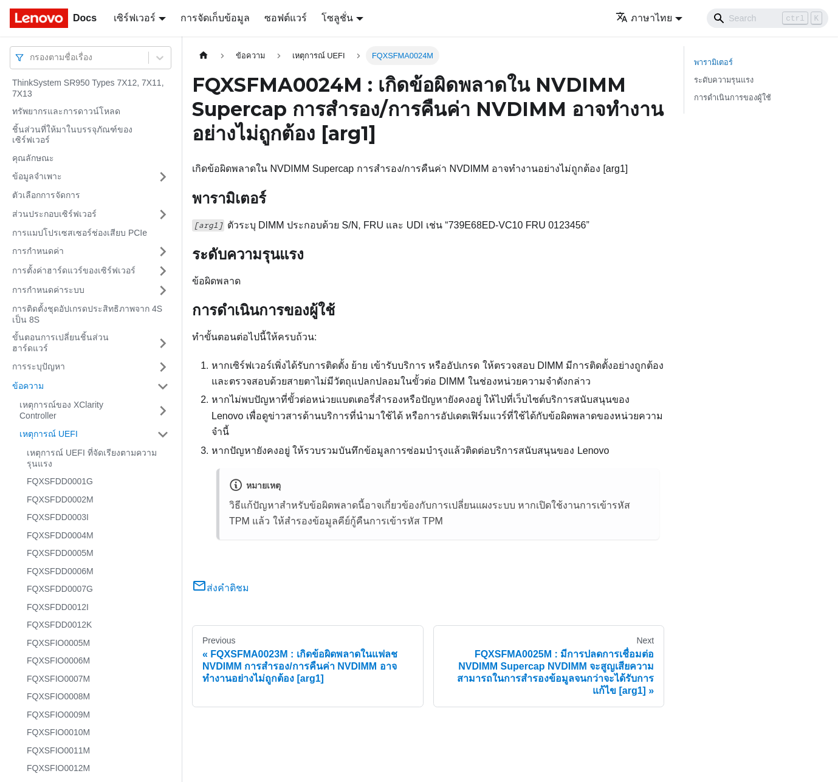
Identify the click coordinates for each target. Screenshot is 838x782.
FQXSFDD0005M (60, 553)
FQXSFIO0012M (58, 768)
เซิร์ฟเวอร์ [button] (135, 18)
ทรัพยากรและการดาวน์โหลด (66, 111)
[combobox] (31, 57)
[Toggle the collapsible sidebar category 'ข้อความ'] (162, 386)
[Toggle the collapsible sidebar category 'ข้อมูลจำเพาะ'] (162, 177)
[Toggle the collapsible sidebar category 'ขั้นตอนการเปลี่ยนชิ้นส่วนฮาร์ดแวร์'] (162, 343)
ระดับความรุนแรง (724, 79)
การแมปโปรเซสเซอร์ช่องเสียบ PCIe (79, 233)
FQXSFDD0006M (60, 571)
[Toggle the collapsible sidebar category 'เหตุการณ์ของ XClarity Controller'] (162, 410)
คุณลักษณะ (33, 158)
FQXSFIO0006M (58, 660)
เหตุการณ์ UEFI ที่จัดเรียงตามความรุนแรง (92, 458)
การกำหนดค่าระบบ (48, 290)
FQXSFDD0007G (60, 589)
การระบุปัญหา (38, 366)
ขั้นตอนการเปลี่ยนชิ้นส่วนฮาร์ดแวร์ (60, 342)
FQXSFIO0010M (58, 732)
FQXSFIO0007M (58, 679)
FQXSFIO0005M (58, 643)
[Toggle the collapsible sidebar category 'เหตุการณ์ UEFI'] (162, 434)
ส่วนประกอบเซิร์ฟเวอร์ (54, 214)
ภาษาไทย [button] (644, 18)
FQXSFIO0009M (58, 714)
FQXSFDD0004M (60, 535)
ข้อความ (28, 386)
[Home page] (203, 55)
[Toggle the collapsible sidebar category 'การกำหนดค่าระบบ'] (162, 290)
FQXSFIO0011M (58, 750)
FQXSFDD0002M (60, 499)
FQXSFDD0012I (58, 607)
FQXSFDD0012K (59, 624)
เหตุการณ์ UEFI (48, 434)
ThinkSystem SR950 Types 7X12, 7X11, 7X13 (88, 88)
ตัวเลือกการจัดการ (46, 195)
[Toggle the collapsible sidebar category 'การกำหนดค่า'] (162, 251)
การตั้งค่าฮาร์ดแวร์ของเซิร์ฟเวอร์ (74, 270)
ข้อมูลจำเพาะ (37, 176)
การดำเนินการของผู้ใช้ (732, 97)
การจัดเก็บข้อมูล (215, 18)
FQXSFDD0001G (60, 481)
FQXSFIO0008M (58, 696)
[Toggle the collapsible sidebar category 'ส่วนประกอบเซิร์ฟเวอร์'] (162, 214)
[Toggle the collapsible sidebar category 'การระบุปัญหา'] (162, 367)
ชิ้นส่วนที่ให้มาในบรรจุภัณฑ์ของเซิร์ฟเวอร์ (72, 135)
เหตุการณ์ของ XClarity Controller (61, 410)
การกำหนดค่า (38, 251)
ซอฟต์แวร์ (285, 18)
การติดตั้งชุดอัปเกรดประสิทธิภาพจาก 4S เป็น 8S (87, 314)
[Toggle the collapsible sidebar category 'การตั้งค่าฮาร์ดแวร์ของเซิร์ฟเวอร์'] (162, 271)
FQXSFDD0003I (58, 517)
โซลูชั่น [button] (337, 18)
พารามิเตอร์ (713, 62)
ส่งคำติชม (220, 588)
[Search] (767, 18)
